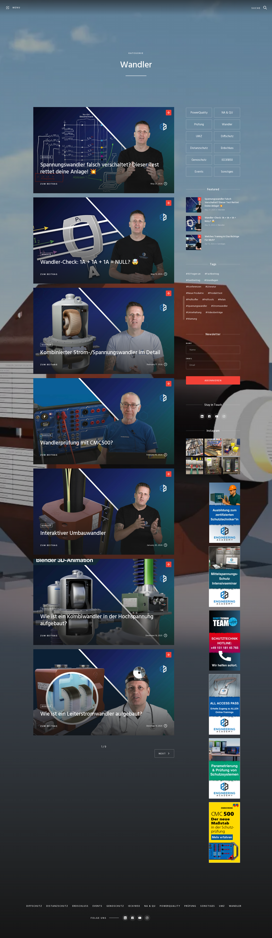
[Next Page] (164, 753)
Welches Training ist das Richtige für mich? (222, 238)
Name (189, 343)
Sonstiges (221, 244)
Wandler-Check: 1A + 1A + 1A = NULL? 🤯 (220, 219)
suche (256, 8)
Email (189, 359)
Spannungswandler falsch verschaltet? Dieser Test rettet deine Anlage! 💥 (222, 202)
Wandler (221, 210)
